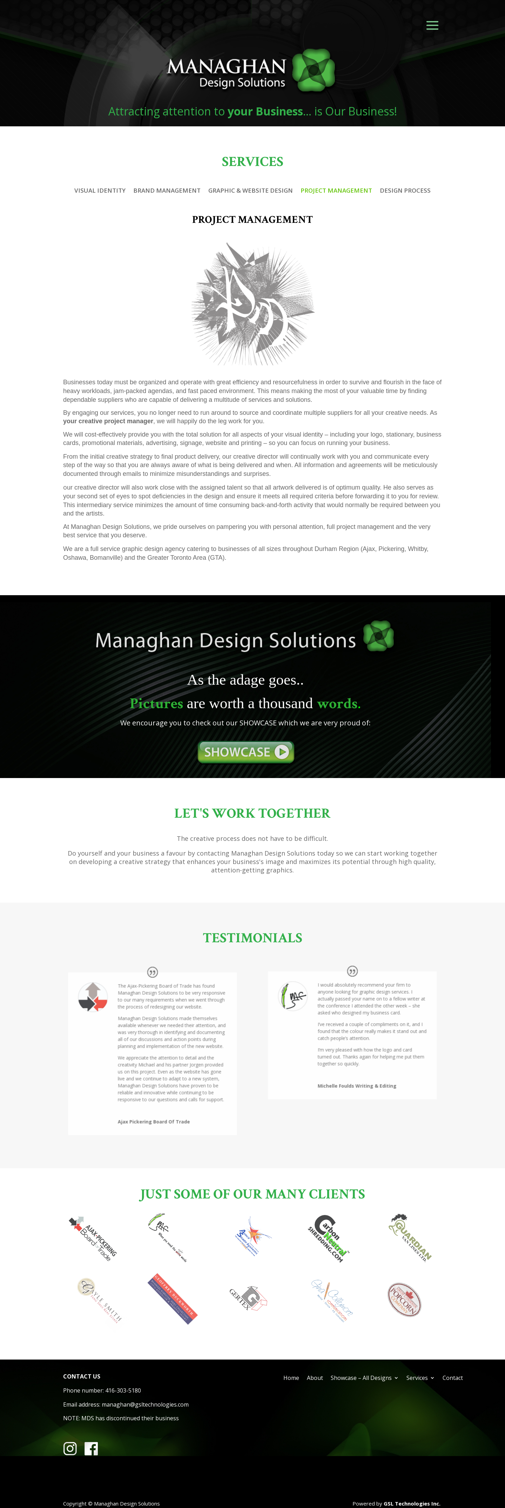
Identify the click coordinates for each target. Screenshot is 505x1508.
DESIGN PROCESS (405, 191)
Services (417, 1378)
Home (291, 1378)
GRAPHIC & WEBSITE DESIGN (250, 191)
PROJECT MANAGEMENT (336, 191)
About (315, 1378)
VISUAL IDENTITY (100, 191)
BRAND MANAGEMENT (167, 191)
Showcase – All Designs (361, 1378)
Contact (453, 1378)
